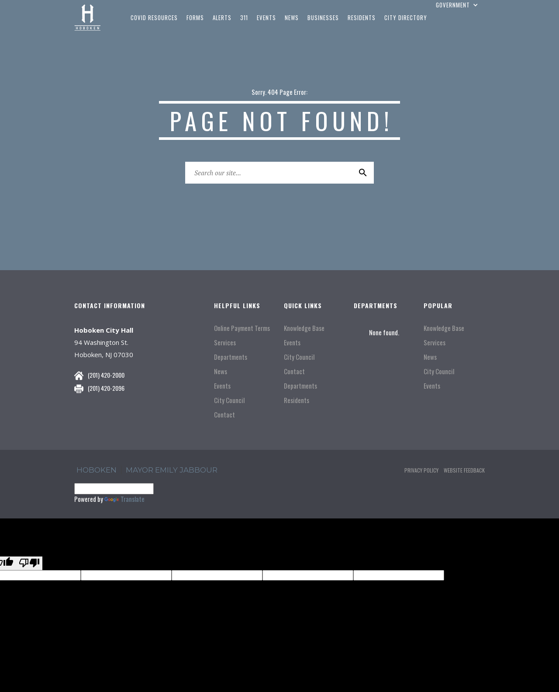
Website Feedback (464, 470)
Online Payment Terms (242, 328)
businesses (323, 17)
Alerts (222, 17)
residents (362, 17)
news (292, 17)
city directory (405, 17)
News (220, 371)
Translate (124, 499)
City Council (229, 400)
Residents (296, 400)
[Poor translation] (29, 563)
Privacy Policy (421, 470)
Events (222, 385)
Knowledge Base (304, 328)
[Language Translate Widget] (114, 488)
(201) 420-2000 (106, 374)
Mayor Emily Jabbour (171, 470)
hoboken (96, 470)
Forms (195, 17)
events (266, 17)
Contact (224, 414)
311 (244, 17)
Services (225, 342)
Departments (230, 357)
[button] (458, 4)
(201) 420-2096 (106, 388)
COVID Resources (154, 17)
